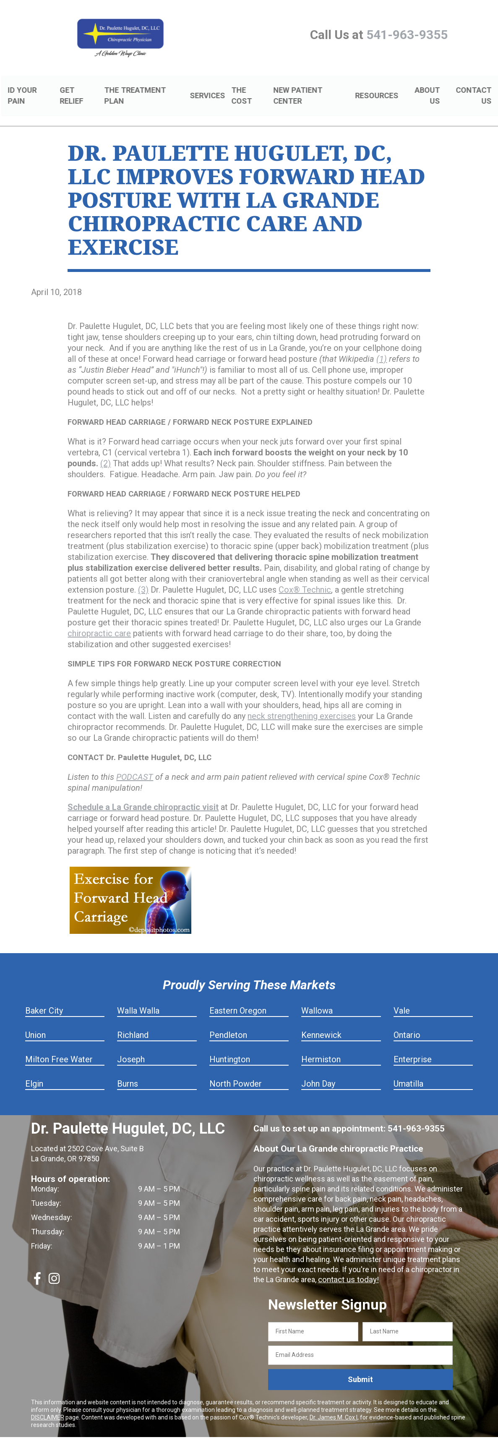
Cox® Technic (305, 580)
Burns (127, 1074)
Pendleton (228, 1025)
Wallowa (317, 1001)
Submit (360, 1369)
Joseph (131, 1050)
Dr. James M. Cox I (333, 1407)
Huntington (229, 1050)
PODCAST (134, 767)
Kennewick (321, 1025)
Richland (133, 1025)
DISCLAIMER (47, 1407)
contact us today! (347, 1269)
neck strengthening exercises (302, 706)
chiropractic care (99, 624)
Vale (402, 1001)
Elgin (34, 1074)
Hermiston (321, 1050)
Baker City (44, 1001)
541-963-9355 (407, 34)
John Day (318, 1074)
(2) (105, 454)
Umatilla (408, 1074)
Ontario (407, 1025)
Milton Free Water (59, 1050)
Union (35, 1025)
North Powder (235, 1074)
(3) (143, 580)
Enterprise (413, 1050)
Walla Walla (138, 1001)
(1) (381, 349)
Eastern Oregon (237, 1001)
